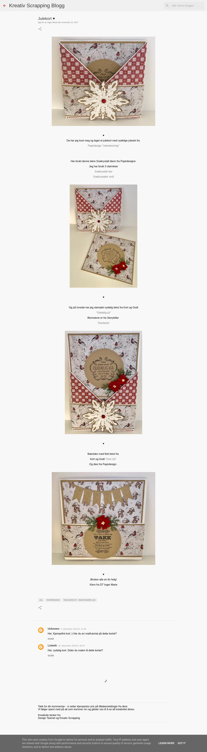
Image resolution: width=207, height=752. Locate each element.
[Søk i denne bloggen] (187, 6)
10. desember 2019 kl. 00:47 (71, 645)
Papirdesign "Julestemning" (103, 145)
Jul (41, 600)
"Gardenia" (103, 323)
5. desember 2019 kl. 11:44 (73, 629)
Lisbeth (52, 645)
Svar (51, 639)
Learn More (166, 743)
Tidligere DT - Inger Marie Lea (79, 600)
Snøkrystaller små (103, 176)
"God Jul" (111, 459)
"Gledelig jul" (103, 312)
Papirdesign (53, 600)
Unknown (53, 628)
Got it (181, 743)
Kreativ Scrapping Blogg (37, 5)
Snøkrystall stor (103, 171)
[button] (40, 29)
